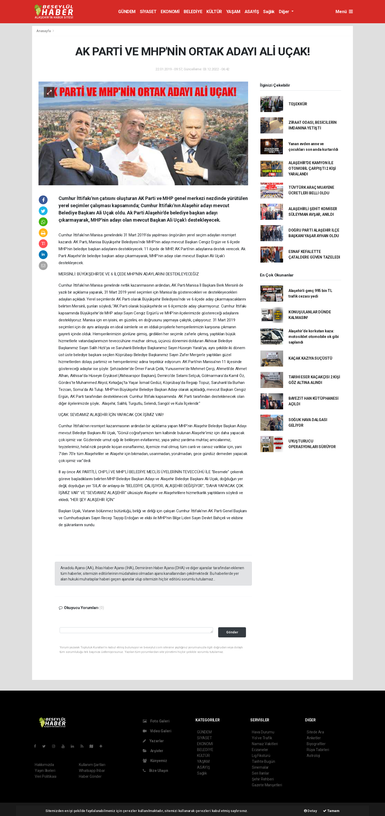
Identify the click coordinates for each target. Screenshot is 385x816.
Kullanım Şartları (92, 765)
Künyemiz (155, 761)
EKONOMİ (170, 11)
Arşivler (153, 751)
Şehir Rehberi (263, 779)
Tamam (331, 811)
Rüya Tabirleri (318, 750)
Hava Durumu (263, 732)
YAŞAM (233, 11)
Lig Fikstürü (261, 755)
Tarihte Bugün (263, 761)
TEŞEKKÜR (297, 104)
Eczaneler (260, 750)
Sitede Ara (315, 732)
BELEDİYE (193, 11)
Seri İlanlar (260, 773)
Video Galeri (157, 731)
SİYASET (148, 11)
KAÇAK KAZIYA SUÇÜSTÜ (310, 358)
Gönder (232, 632)
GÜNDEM (127, 11)
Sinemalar (260, 767)
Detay (310, 811)
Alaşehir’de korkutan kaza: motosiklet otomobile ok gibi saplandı (313, 336)
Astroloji (313, 755)
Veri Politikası (45, 776)
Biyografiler (316, 744)
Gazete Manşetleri (267, 785)
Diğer (284, 11)
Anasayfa (43, 31)
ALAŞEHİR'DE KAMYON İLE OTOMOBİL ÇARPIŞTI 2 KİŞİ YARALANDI (312, 168)
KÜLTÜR (214, 11)
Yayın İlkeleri (45, 770)
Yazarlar (153, 741)
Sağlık (269, 11)
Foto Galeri (156, 721)
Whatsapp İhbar (92, 770)
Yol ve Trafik (262, 738)
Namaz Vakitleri (265, 744)
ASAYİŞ (252, 11)
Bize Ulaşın (155, 770)
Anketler (314, 738)
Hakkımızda (44, 765)
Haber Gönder (90, 776)
